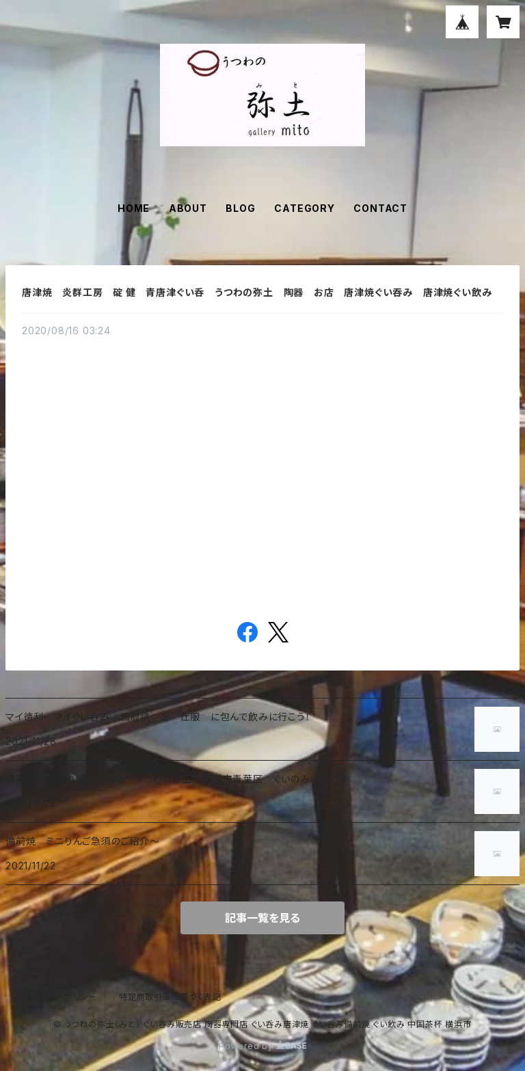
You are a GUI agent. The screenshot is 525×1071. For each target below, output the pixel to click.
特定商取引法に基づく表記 (170, 997)
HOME (134, 208)
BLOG (240, 208)
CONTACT (380, 208)
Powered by (262, 1046)
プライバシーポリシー (56, 997)
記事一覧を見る (262, 918)
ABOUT (188, 208)
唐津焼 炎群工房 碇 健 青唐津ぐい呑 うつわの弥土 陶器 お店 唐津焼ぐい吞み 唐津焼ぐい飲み (267, 292)
